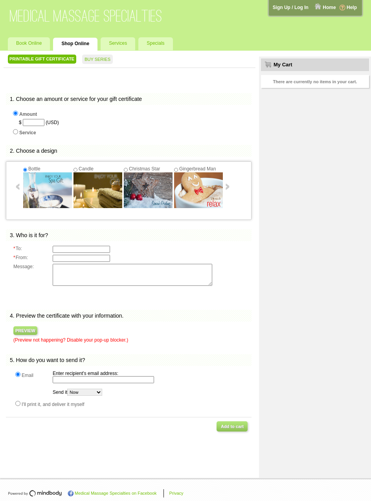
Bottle (34, 169)
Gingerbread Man (197, 169)
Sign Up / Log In (291, 7)
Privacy (176, 493)
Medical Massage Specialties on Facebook (116, 493)
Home (329, 7)
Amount (28, 114)
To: (17, 248)
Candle (86, 169)
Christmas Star (144, 169)
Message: (23, 266)
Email (27, 375)
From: (20, 257)
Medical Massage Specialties (86, 16)
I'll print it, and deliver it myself (53, 404)
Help (352, 7)
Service (27, 132)
